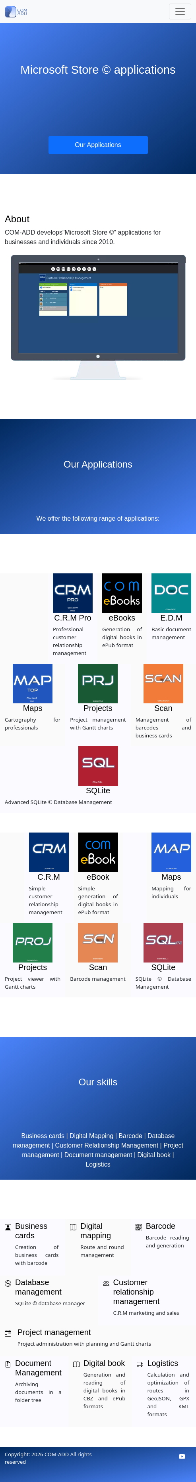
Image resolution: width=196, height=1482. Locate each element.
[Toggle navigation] (180, 11)
